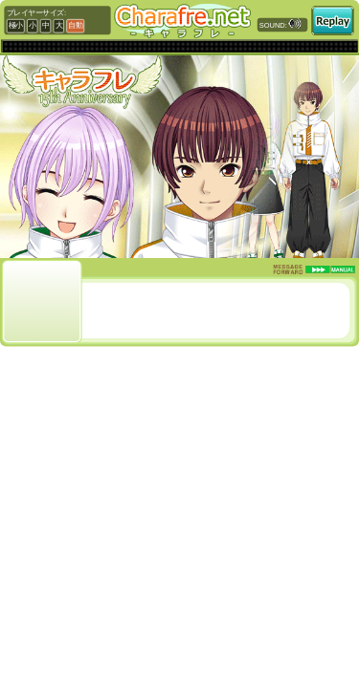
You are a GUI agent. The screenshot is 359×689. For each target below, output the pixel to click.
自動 (75, 26)
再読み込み (332, 20)
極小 (16, 26)
